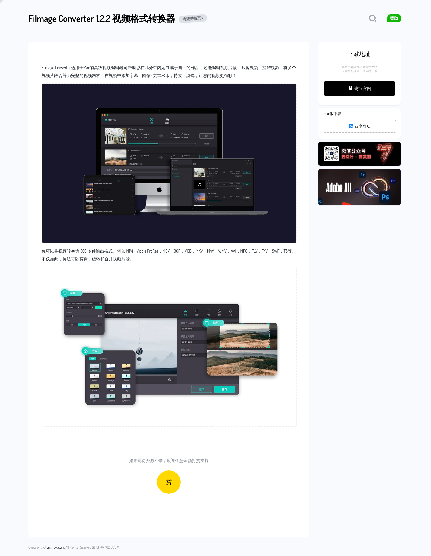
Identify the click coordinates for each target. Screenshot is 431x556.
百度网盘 (359, 126)
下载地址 (359, 54)
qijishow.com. (56, 547)
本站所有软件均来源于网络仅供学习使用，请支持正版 (359, 69)
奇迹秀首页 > (193, 19)
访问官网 (359, 88)
